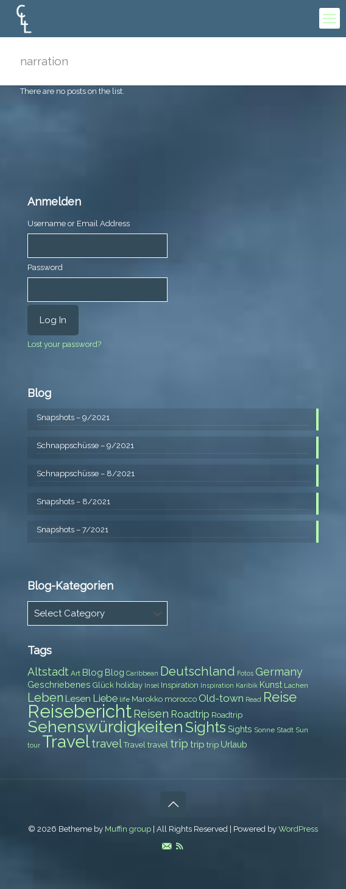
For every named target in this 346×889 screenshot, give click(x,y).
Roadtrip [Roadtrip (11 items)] (190, 714)
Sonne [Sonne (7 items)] (264, 730)
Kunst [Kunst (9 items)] (271, 685)
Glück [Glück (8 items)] (103, 685)
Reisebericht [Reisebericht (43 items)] (79, 711)
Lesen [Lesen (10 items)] (78, 698)
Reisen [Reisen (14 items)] (151, 713)
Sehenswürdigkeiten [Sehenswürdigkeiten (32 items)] (105, 726)
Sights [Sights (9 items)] (240, 729)
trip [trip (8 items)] (213, 744)
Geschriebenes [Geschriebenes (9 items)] (59, 685)
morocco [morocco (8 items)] (180, 699)
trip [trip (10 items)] (197, 744)
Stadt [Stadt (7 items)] (285, 730)
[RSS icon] (179, 846)
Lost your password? (64, 344)
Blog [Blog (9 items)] (114, 672)
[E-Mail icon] (166, 846)
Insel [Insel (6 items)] (151, 685)
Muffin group (128, 829)
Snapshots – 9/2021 (73, 417)
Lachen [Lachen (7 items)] (296, 685)
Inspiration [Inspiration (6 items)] (217, 685)
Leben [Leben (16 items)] (45, 698)
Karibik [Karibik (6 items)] (247, 685)
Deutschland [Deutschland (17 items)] (197, 671)
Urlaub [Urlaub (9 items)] (234, 744)
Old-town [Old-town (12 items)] (221, 698)
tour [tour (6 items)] (33, 745)
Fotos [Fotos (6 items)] (245, 673)
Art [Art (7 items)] (75, 673)
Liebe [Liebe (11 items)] (105, 698)
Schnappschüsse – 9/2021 (85, 445)
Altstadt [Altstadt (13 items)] (48, 671)
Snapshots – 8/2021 (73, 501)
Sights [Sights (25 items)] (205, 727)
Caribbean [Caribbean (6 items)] (142, 673)
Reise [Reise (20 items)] (280, 697)
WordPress (298, 829)
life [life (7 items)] (124, 699)
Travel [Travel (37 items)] (66, 742)
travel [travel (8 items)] (157, 744)
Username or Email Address (78, 223)
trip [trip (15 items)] (179, 743)
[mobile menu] (329, 18)
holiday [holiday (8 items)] (129, 685)
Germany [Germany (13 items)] (279, 671)
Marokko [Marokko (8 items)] (147, 699)
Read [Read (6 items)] (253, 699)
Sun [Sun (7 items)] (301, 730)
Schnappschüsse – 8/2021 (86, 473)
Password (45, 267)
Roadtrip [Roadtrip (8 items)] (226, 714)
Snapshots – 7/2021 (72, 529)
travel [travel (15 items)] (106, 743)
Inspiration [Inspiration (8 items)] (180, 685)
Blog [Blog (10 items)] (92, 672)
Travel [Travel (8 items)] (135, 744)
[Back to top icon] (173, 804)
